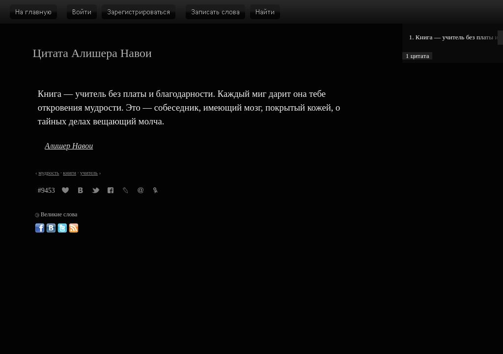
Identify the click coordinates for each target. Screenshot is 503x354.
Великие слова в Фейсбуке (40, 228)
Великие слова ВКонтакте (51, 228)
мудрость (48, 173)
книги (69, 173)
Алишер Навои (69, 146)
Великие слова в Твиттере (62, 228)
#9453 (46, 190)
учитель (89, 173)
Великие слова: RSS (74, 228)
